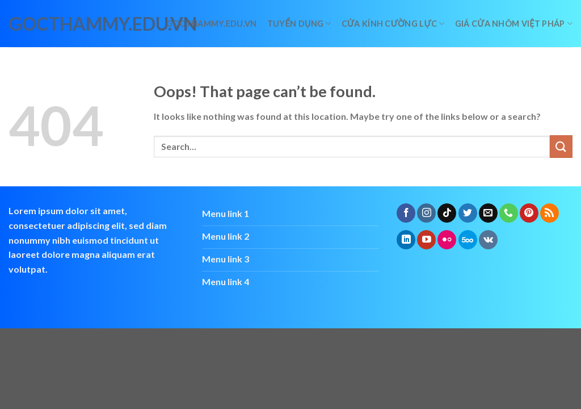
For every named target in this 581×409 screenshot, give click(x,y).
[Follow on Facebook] (406, 213)
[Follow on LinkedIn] (406, 239)
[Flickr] (446, 239)
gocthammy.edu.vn (58, 24)
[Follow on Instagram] (426, 213)
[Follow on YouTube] (426, 239)
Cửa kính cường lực (393, 23)
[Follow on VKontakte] (488, 239)
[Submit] (561, 146)
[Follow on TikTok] (446, 213)
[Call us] (508, 213)
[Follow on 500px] (467, 239)
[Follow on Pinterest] (529, 213)
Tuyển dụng (299, 23)
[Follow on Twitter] (467, 213)
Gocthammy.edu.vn (211, 23)
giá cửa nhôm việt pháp (513, 23)
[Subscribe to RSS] (549, 213)
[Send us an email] (488, 213)
